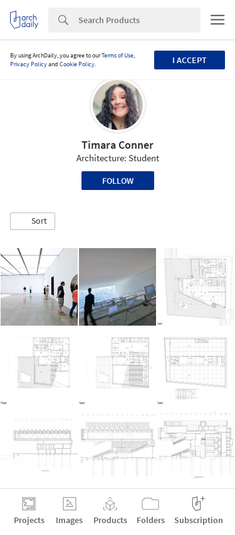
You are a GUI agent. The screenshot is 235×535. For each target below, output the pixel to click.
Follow (117, 180)
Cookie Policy (77, 64)
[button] (32, 221)
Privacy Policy (28, 64)
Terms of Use (117, 55)
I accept (189, 60)
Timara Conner (117, 145)
